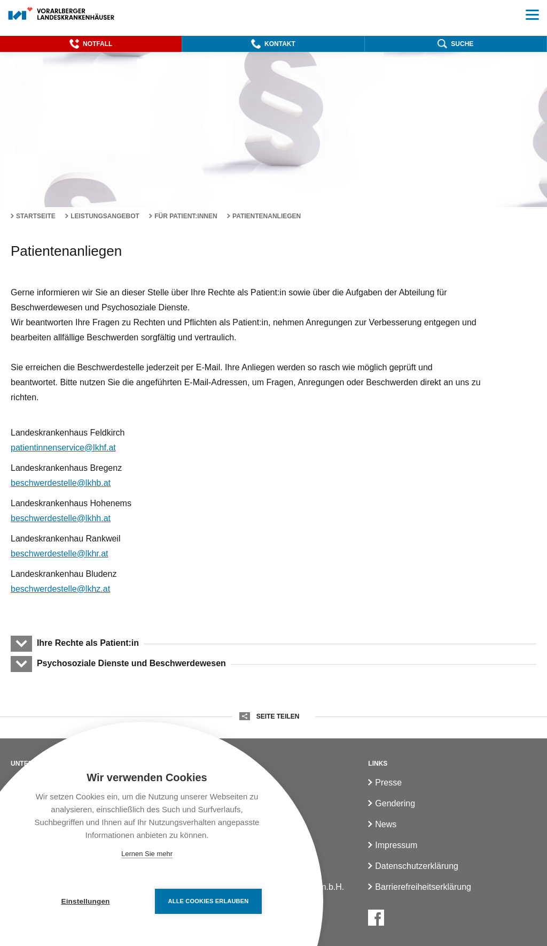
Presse (388, 782)
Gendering (395, 803)
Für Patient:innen (185, 216)
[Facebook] (376, 918)
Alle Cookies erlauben (208, 901)
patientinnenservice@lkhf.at (63, 447)
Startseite (36, 216)
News (385, 824)
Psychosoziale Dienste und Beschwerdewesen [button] (131, 663)
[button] (91, 44)
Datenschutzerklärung (416, 866)
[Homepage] (62, 14)
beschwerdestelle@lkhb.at (61, 482)
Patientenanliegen (266, 216)
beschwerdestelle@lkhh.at (61, 518)
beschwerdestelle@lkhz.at (60, 588)
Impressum (396, 845)
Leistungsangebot (105, 216)
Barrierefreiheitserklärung (423, 886)
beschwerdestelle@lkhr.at (59, 553)
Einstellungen (85, 901)
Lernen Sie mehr (147, 854)
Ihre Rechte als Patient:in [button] (87, 642)
